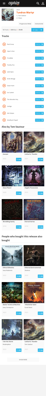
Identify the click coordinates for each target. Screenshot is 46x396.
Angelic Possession (31, 188)
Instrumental (39, 23)
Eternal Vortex (30, 222)
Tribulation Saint (30, 305)
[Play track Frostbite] (4, 58)
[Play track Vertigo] (4, 107)
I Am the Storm (8, 341)
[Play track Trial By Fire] (4, 65)
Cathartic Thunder (31, 154)
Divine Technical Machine (11, 305)
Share (19, 18)
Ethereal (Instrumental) (33, 268)
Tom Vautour (22, 15)
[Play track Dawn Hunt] (4, 86)
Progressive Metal (25, 23)
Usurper (5, 154)
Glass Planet (7, 188)
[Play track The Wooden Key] (4, 100)
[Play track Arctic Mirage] (4, 79)
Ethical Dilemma (8, 268)
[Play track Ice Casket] (4, 93)
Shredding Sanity (9, 222)
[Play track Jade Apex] (4, 72)
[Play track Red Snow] (4, 45)
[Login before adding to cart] (37, 30)
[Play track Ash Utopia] (4, 113)
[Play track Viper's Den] (4, 51)
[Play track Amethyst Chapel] (4, 120)
